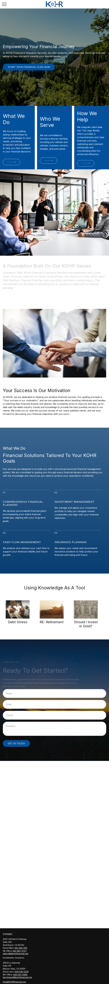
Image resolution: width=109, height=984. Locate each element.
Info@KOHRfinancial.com (14, 982)
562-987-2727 (20, 951)
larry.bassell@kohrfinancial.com (17, 977)
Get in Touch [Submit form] (16, 743)
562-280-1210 (20, 948)
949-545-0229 (22, 971)
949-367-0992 (20, 974)
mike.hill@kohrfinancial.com (15, 953)
